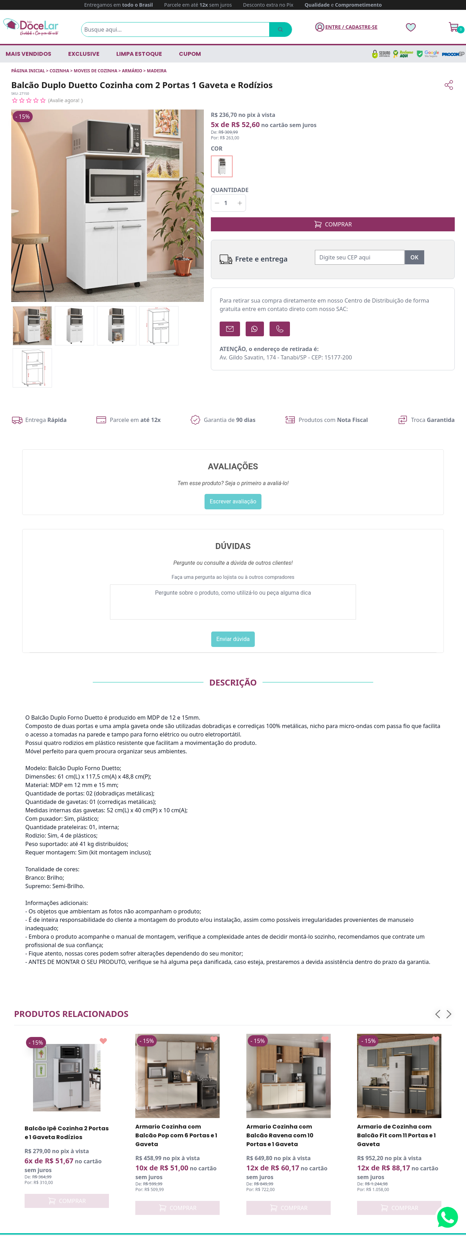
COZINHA (59, 71)
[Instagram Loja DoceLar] (36, 1171)
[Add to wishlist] (103, 845)
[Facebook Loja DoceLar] (19, 1171)
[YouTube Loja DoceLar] (53, 1171)
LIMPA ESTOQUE (139, 54)
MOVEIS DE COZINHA (95, 71)
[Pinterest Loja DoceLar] (70, 1171)
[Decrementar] (217, 195)
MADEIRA (157, 71)
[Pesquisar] (280, 29)
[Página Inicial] (31, 27)
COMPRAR (333, 217)
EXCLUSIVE (83, 54)
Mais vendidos (28, 54)
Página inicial (28, 71)
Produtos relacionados (71, 818)
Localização (254, 1134)
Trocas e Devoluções (265, 1092)
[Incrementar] (240, 195)
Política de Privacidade (268, 1104)
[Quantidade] (228, 195)
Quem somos (256, 1070)
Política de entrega (263, 1081)
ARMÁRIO (132, 71)
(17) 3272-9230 (38, 1110)
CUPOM (190, 54)
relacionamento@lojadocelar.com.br (66, 1133)
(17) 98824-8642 (40, 1122)
